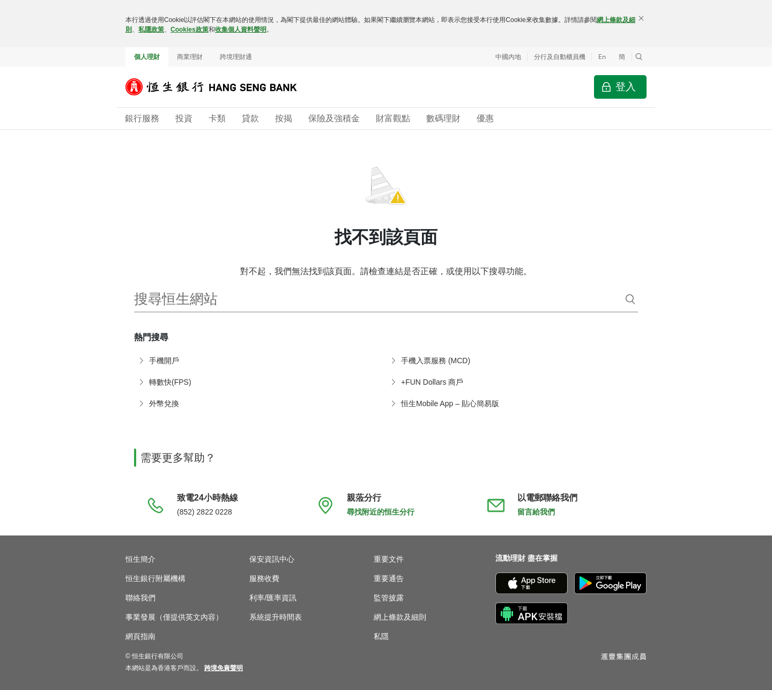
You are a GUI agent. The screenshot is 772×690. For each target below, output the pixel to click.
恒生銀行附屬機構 (155, 578)
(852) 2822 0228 (204, 512)
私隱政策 (151, 29)
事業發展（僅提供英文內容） (174, 617)
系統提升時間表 (275, 617)
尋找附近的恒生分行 (380, 512)
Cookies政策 (189, 29)
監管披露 (389, 597)
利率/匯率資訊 (272, 597)
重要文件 (389, 559)
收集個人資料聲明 (240, 29)
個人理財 (147, 57)
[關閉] (641, 18)
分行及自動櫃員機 (559, 57)
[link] (223, 668)
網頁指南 (140, 636)
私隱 (381, 636)
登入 (625, 86)
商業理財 (190, 57)
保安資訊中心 (271, 559)
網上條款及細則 (400, 617)
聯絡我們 (140, 597)
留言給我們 (536, 512)
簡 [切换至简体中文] (622, 57)
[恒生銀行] (219, 87)
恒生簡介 (140, 559)
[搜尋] (630, 299)
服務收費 (264, 578)
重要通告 (389, 578)
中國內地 (508, 57)
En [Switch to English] (602, 56)
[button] (639, 57)
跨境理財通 (236, 57)
